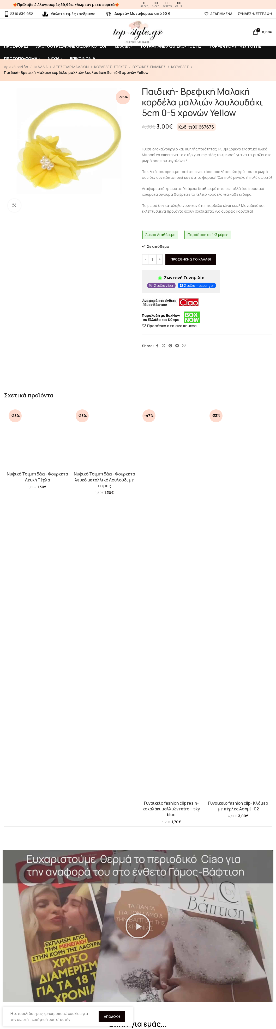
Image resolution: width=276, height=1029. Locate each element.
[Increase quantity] (159, 259)
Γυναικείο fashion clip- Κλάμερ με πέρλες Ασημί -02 (238, 806)
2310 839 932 (18, 13)
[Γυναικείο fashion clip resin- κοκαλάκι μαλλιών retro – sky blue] (171, 603)
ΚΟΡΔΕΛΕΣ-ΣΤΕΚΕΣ (110, 66)
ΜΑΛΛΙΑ (41, 66)
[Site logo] (138, 31)
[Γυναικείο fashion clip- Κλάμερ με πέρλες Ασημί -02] (238, 603)
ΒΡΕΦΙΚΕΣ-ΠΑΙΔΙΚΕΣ (149, 66)
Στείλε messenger (199, 285)
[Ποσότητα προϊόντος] (152, 259)
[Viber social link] (184, 345)
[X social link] (163, 345)
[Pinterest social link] (170, 345)
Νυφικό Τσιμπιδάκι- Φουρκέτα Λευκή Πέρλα (37, 476)
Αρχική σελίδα (16, 66)
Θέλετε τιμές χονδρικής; (70, 13)
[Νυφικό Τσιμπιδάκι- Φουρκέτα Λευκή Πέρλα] (37, 438)
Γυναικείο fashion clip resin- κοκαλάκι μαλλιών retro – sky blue (171, 809)
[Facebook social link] (157, 345)
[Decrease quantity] (145, 259)
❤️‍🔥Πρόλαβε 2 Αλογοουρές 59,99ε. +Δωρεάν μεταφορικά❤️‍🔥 (66, 4)
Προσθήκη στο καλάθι (191, 259)
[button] (138, 926)
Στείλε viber (163, 285)
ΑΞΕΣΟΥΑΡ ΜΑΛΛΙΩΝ (71, 66)
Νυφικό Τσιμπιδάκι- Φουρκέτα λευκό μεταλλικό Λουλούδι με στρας (104, 479)
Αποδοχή (112, 1016)
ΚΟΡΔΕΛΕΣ (180, 66)
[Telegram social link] (177, 345)
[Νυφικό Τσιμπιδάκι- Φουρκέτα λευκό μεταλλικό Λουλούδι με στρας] (104, 438)
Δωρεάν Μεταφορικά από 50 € (138, 13)
